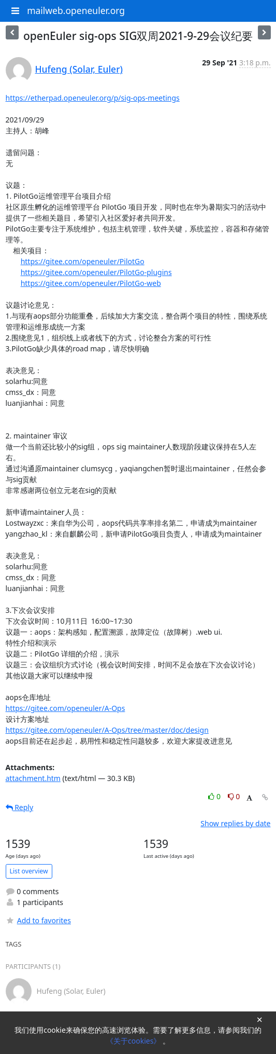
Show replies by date (235, 823)
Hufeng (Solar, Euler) (79, 69)
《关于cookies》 (134, 1041)
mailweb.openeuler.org (76, 10)
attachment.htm (33, 778)
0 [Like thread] (215, 796)
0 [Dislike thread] (234, 796)
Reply (20, 807)
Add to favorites (38, 920)
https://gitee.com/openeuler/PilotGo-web (91, 283)
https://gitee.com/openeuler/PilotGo (82, 261)
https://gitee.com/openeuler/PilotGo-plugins (96, 272)
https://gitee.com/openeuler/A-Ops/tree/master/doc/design (107, 730)
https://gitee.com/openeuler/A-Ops (65, 708)
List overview (29, 871)
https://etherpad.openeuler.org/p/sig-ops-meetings (93, 98)
